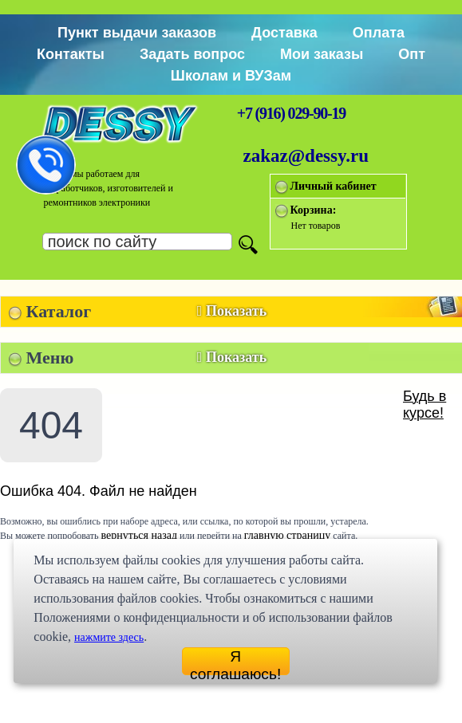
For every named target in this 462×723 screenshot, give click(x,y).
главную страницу (287, 535)
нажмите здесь (109, 637)
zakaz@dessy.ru (306, 156)
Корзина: (313, 210)
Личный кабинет (333, 186)
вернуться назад (139, 535)
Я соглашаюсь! (235, 661)
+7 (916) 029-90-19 (291, 113)
